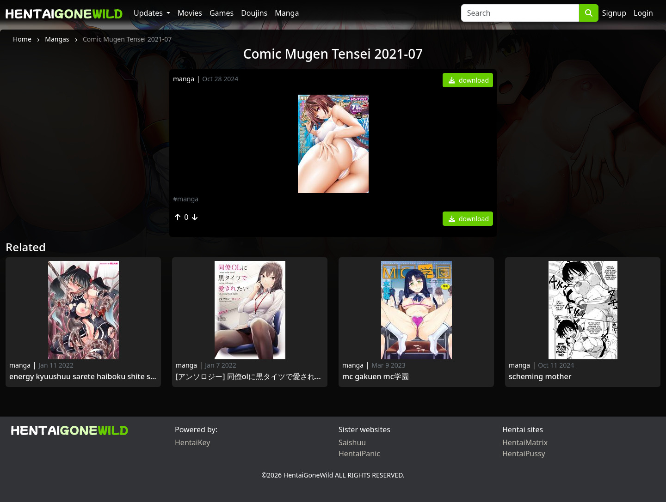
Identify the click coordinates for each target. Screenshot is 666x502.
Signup (614, 13)
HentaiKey (192, 442)
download (469, 80)
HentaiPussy (523, 453)
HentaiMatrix (525, 442)
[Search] (520, 13)
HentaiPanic (359, 453)
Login (643, 13)
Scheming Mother (540, 376)
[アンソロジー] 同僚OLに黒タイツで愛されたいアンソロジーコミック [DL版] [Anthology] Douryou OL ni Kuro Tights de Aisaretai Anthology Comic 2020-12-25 (250, 376)
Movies (190, 13)
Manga (287, 13)
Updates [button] (149, 13)
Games (222, 13)
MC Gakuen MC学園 (375, 376)
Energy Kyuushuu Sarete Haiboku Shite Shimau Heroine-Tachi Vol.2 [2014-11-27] (83, 376)
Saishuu (352, 442)
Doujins (254, 13)
